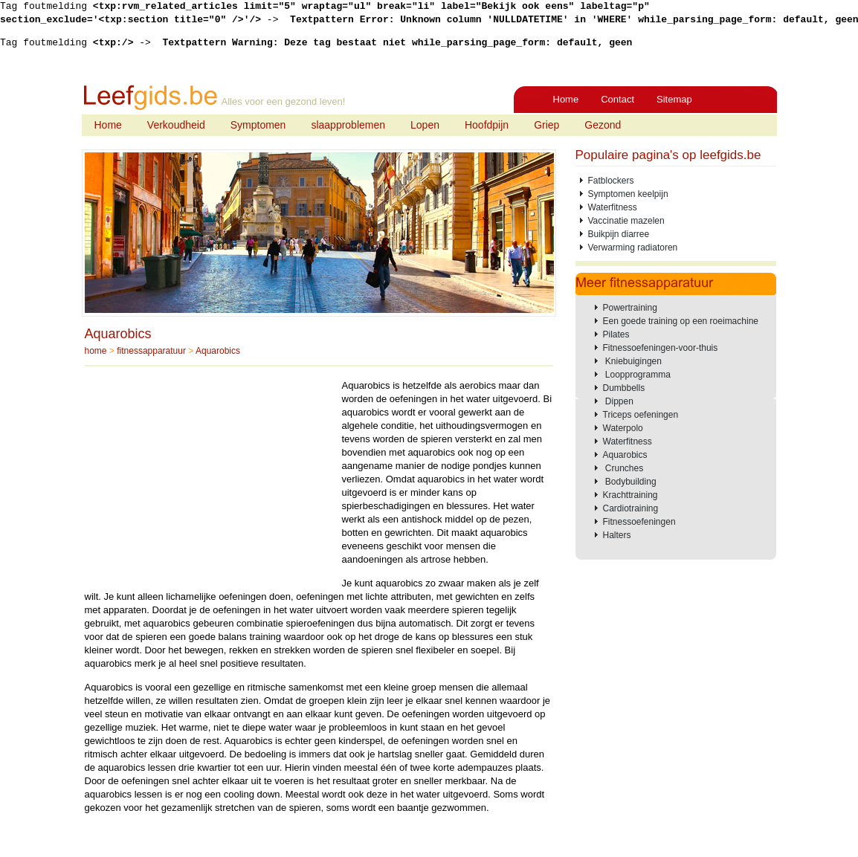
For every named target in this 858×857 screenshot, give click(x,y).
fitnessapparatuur (151, 351)
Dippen (618, 401)
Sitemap (674, 99)
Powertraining (630, 308)
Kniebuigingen (632, 361)
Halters (617, 535)
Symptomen (258, 125)
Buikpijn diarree (619, 234)
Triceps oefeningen (641, 415)
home (96, 351)
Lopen (424, 125)
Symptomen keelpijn (628, 194)
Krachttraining (630, 495)
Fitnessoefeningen (639, 522)
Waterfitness (612, 207)
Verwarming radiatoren (633, 247)
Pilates (616, 334)
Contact (617, 99)
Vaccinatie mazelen (626, 221)
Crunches (623, 468)
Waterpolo (623, 428)
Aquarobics (118, 333)
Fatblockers (611, 180)
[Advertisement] (210, 483)
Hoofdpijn (487, 125)
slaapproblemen (348, 125)
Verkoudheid (176, 125)
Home (566, 99)
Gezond (602, 125)
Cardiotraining (631, 508)
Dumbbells (624, 388)
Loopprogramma (637, 374)
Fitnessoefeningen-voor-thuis (660, 348)
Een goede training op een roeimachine (680, 321)
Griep (546, 125)
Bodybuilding (630, 481)
